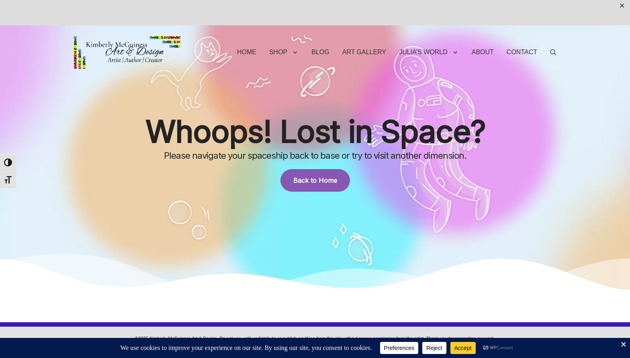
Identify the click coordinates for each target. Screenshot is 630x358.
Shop (278, 26)
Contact (522, 26)
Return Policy (417, 325)
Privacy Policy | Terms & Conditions (232, 325)
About (483, 26)
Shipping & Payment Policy (369, 325)
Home (246, 26)
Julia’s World (423, 26)
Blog (320, 26)
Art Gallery (364, 26)
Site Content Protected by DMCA (304, 325)
